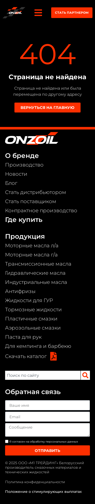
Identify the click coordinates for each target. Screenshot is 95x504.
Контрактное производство (41, 210)
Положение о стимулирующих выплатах (43, 491)
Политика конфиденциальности (35, 482)
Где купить (23, 220)
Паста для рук (23, 337)
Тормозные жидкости (33, 309)
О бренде (22, 156)
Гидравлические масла (35, 273)
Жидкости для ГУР (29, 300)
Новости (16, 174)
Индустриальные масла (36, 282)
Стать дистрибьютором (35, 192)
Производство (24, 165)
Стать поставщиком (30, 201)
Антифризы (20, 291)
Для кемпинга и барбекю (38, 346)
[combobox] (43, 375)
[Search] (85, 375)
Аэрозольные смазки (33, 328)
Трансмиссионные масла (38, 264)
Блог (11, 183)
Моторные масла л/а (32, 245)
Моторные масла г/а (31, 255)
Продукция (25, 236)
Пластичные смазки (31, 319)
